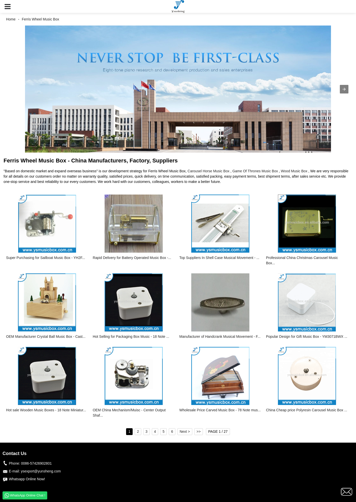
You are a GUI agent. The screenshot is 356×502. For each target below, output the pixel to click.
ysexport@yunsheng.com (41, 471)
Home (10, 19)
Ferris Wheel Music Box (40, 19)
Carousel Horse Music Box (208, 171)
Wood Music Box (294, 171)
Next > (185, 431)
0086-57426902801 (36, 463)
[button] (7, 6)
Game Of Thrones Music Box (255, 171)
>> (199, 431)
